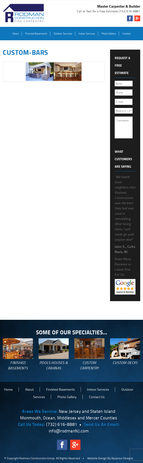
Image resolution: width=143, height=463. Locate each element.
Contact (126, 33)
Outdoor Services (63, 33)
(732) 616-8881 (129, 11)
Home (8, 389)
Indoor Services (87, 33)
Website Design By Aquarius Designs (110, 458)
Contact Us (96, 397)
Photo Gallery (108, 33)
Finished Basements (36, 33)
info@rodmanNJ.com (69, 431)
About (15, 33)
